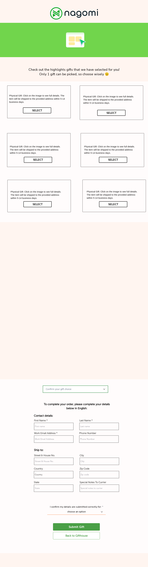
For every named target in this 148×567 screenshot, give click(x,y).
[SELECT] (37, 110)
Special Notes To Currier (93, 482)
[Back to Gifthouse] (76, 535)
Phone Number (87, 433)
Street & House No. (44, 455)
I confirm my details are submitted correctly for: (75, 507)
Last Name (85, 420)
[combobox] (75, 389)
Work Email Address (45, 433)
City (82, 455)
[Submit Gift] (76, 527)
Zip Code (84, 469)
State (36, 482)
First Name (40, 420)
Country (38, 469)
